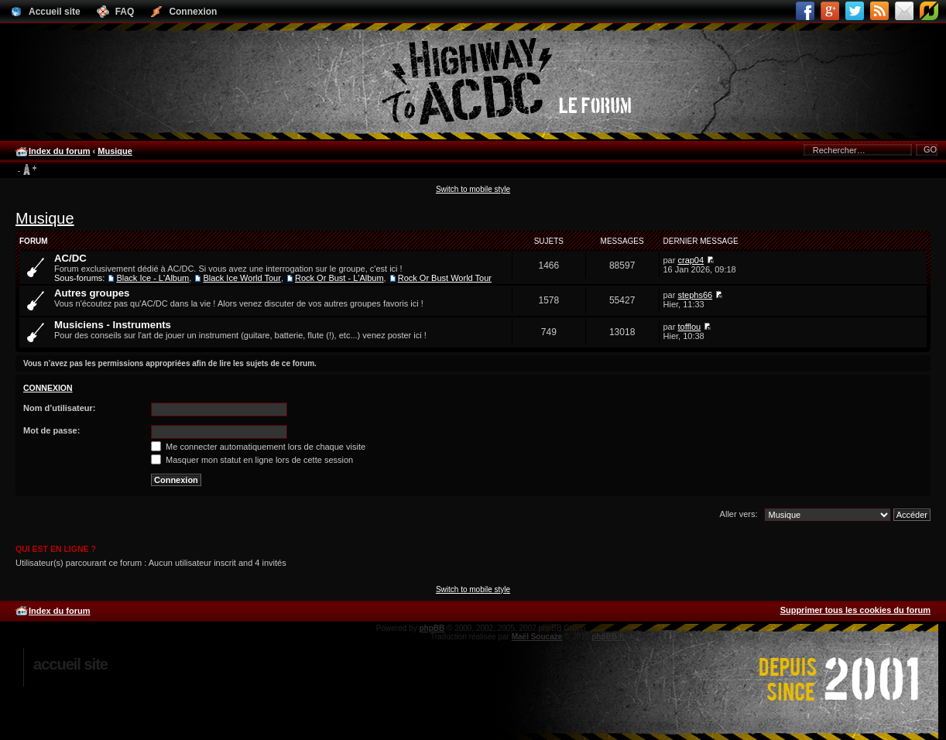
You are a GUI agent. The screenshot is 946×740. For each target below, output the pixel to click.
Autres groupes (91, 293)
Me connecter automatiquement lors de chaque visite (258, 446)
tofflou (689, 326)
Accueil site (70, 664)
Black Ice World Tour (241, 278)
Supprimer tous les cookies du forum (855, 610)
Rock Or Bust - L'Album (339, 278)
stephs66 (694, 295)
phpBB (431, 628)
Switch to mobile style (473, 189)
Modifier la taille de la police (26, 170)
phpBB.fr (608, 636)
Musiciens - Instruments (112, 325)
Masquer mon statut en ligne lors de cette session (252, 459)
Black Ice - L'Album (152, 278)
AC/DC (70, 258)
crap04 (690, 260)
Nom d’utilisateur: (59, 408)
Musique (115, 151)
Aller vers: (739, 514)
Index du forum (59, 151)
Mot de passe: (51, 430)
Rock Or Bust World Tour (445, 278)
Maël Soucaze (537, 636)
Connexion (48, 387)
